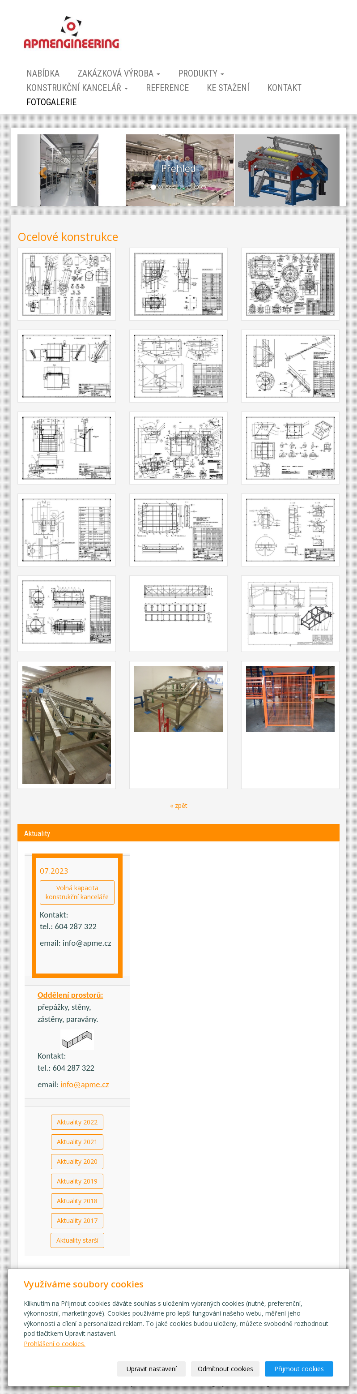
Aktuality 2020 (77, 1161)
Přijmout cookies (299, 1368)
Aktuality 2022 (77, 1122)
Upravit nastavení (152, 1368)
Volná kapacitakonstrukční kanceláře (77, 892)
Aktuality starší (77, 1240)
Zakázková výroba (118, 73)
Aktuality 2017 (77, 1220)
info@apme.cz (84, 1084)
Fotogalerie (51, 102)
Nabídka (43, 73)
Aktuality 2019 (77, 1181)
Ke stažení (228, 87)
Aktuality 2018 (77, 1201)
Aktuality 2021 (77, 1141)
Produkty (201, 73)
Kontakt (284, 87)
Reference (167, 87)
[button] (41, 170)
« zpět (178, 805)
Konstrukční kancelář (77, 87)
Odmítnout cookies (225, 1368)
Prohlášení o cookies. (54, 1343)
